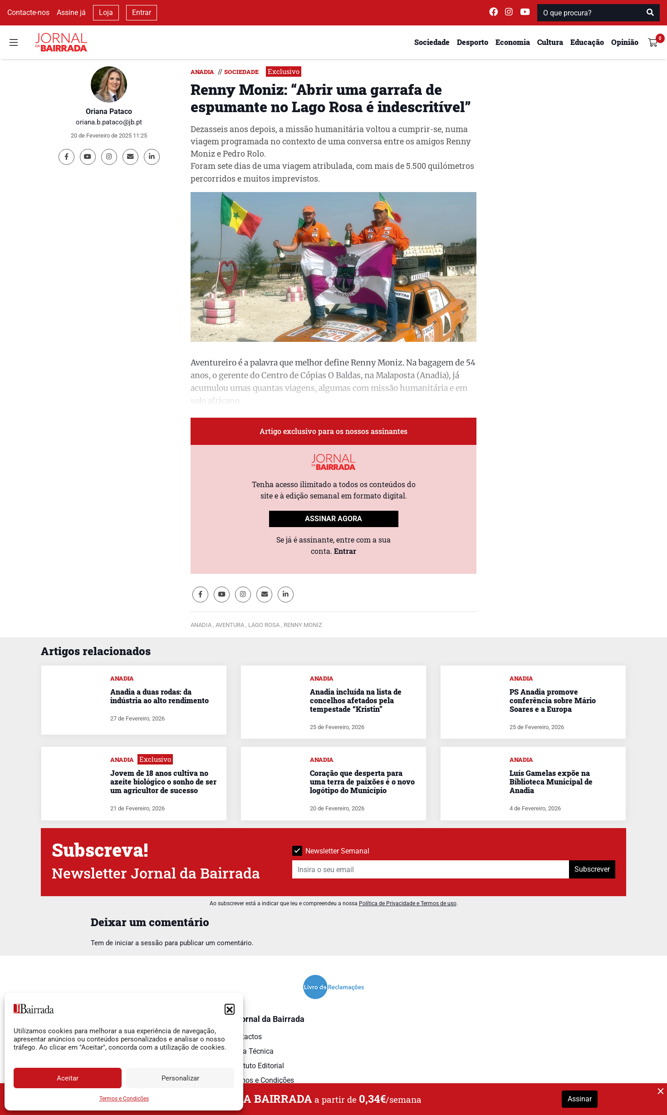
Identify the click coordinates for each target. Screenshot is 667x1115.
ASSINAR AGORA (333, 518)
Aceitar (67, 1078)
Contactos (245, 1036)
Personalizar (180, 1078)
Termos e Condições (124, 1098)
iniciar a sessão (139, 943)
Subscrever (592, 869)
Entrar (141, 12)
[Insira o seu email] (430, 869)
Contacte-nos (28, 12)
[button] (229, 1008)
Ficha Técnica (251, 1051)
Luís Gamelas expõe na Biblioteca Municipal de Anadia (551, 781)
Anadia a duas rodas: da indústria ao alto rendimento (159, 696)
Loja (106, 12)
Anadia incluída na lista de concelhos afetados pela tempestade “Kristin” (356, 700)
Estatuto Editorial (256, 1065)
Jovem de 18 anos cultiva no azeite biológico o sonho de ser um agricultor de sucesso (163, 781)
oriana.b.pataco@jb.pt (109, 122)
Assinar (580, 1099)
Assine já (71, 12)
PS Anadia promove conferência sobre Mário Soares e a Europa (553, 700)
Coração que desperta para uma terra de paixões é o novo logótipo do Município (362, 781)
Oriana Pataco (109, 111)
